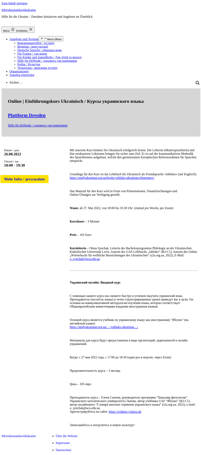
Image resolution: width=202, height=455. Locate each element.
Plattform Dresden (27, 115)
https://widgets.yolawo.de (125, 411)
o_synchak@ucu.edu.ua (85, 258)
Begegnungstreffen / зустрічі (35, 43)
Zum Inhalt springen (14, 3)
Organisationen (19, 71)
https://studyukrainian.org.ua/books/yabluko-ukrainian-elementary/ (112, 177)
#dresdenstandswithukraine (19, 10)
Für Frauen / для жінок (32, 53)
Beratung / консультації (32, 46)
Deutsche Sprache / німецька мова (39, 50)
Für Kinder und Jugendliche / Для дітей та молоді (49, 57)
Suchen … (16, 82)
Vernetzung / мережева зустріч (37, 68)
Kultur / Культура (28, 64)
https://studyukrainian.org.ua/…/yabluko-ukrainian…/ (104, 327)
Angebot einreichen (21, 75)
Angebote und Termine (23, 39)
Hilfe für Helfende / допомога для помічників (47, 60)
